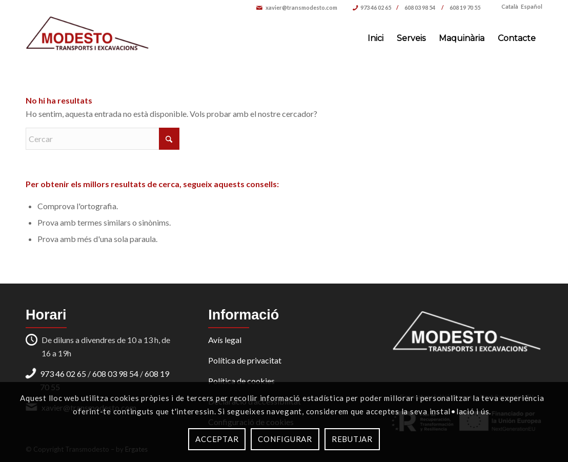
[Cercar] (102, 139)
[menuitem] (375, 38)
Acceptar (216, 439)
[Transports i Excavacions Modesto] (87, 38)
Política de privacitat (244, 360)
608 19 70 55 (465, 7)
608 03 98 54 (420, 7)
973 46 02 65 (375, 7)
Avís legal (224, 340)
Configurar (285, 439)
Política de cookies (241, 381)
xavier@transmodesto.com (301, 7)
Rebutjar (352, 439)
